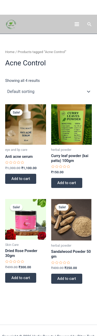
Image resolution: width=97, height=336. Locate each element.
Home (9, 52)
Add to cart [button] (20, 178)
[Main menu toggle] (76, 24)
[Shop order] (48, 91)
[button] (89, 24)
